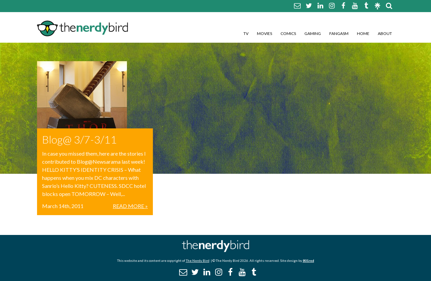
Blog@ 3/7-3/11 (79, 139)
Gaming (312, 33)
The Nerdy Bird (197, 260)
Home (363, 33)
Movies (264, 33)
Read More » (130, 206)
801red (308, 260)
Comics (288, 33)
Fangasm (339, 33)
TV (245, 33)
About (385, 33)
